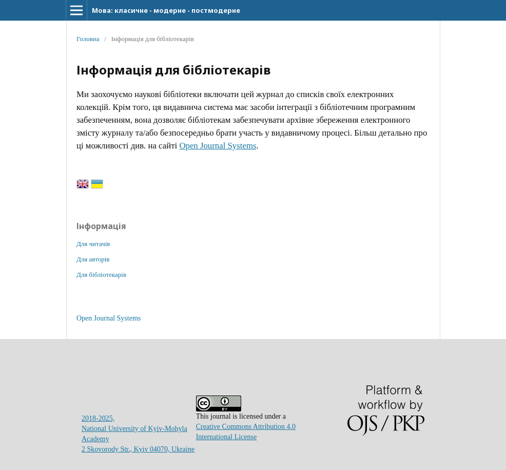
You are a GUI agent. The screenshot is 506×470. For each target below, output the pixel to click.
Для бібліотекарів (101, 274)
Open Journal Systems (217, 146)
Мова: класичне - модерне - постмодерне (166, 10)
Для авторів (92, 259)
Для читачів (93, 244)
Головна (88, 39)
